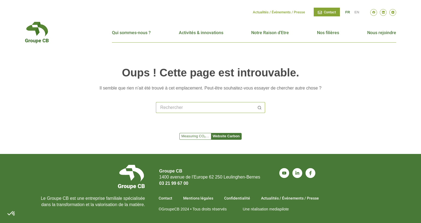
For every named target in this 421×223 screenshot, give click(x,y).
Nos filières (328, 32)
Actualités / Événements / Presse (279, 12)
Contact (327, 12)
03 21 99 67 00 (173, 183)
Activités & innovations (201, 32)
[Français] (347, 12)
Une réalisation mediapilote (266, 209)
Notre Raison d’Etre (270, 32)
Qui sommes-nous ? (131, 32)
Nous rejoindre (381, 32)
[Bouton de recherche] (259, 107)
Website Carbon (226, 136)
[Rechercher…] (205, 107)
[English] (356, 12)
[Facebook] (373, 12)
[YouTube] (392, 12)
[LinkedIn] (383, 12)
